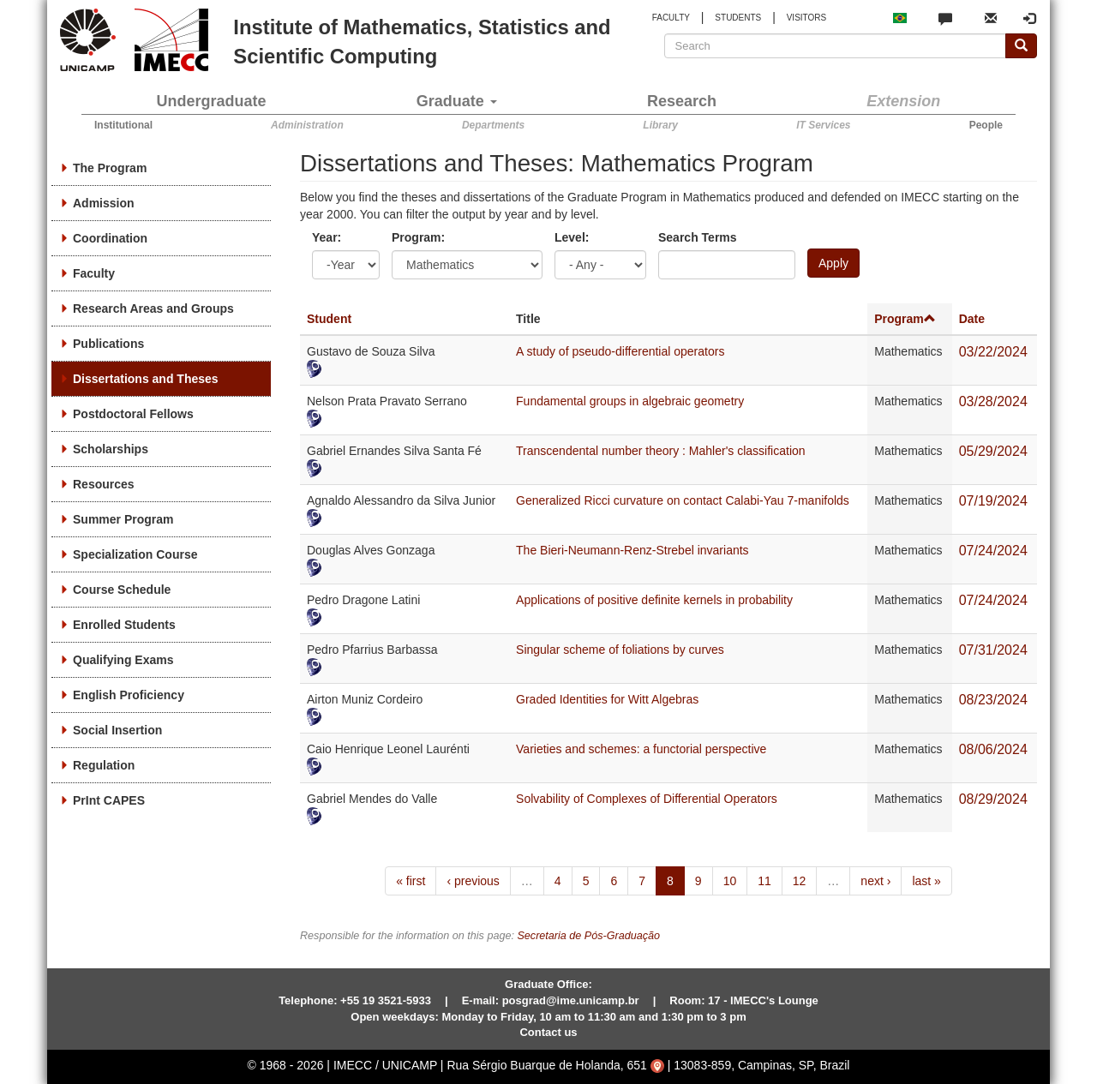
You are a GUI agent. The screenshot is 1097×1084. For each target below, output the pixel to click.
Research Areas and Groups (153, 308)
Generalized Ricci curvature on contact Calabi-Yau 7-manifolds (682, 500)
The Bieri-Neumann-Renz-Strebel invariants (632, 550)
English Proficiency (128, 695)
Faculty (94, 273)
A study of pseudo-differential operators (620, 351)
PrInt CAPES (109, 800)
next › (875, 881)
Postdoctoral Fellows (133, 414)
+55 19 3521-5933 (385, 1000)
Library (660, 125)
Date (972, 319)
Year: (326, 237)
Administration (307, 125)
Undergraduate (212, 101)
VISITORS (807, 17)
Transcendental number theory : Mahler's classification (661, 451)
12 (799, 881)
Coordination (110, 238)
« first (410, 881)
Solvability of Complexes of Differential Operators (646, 799)
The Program (110, 168)
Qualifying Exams (123, 660)
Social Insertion (117, 730)
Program (905, 319)
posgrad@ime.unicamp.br (570, 1000)
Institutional (123, 125)
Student (329, 319)
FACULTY (671, 17)
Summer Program (123, 519)
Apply (833, 263)
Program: (418, 237)
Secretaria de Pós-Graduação (588, 936)
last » (926, 881)
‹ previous (473, 881)
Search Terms (697, 237)
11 (764, 881)
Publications (108, 343)
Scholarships (110, 449)
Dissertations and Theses (146, 379)
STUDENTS (738, 17)
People (986, 125)
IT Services (823, 125)
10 (730, 881)
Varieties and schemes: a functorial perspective (641, 749)
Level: (571, 237)
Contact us (548, 1032)
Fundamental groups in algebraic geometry (630, 401)
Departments (493, 125)
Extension (903, 101)
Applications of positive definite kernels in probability (654, 600)
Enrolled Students (124, 625)
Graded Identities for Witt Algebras (607, 699)
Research (681, 101)
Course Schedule (122, 589)
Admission (104, 203)
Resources (104, 484)
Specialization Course (135, 554)
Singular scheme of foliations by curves (620, 649)
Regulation (104, 765)
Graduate (457, 101)
